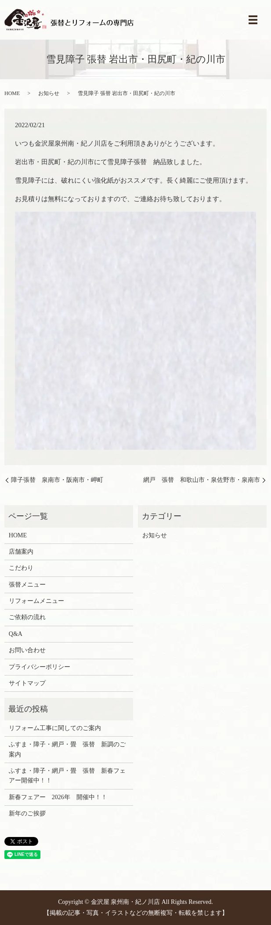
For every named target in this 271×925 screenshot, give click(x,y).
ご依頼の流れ (27, 617)
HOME (12, 93)
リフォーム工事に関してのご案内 (55, 728)
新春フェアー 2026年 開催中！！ (58, 797)
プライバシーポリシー (39, 667)
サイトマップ (27, 683)
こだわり (21, 568)
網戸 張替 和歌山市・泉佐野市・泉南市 (201, 480)
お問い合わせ (27, 650)
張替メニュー (27, 584)
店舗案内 (21, 551)
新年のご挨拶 (27, 813)
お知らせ (48, 93)
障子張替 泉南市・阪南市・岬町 (57, 480)
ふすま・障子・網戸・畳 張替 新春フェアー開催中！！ (67, 775)
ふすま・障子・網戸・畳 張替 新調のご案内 (67, 749)
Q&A (15, 634)
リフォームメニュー (36, 601)
